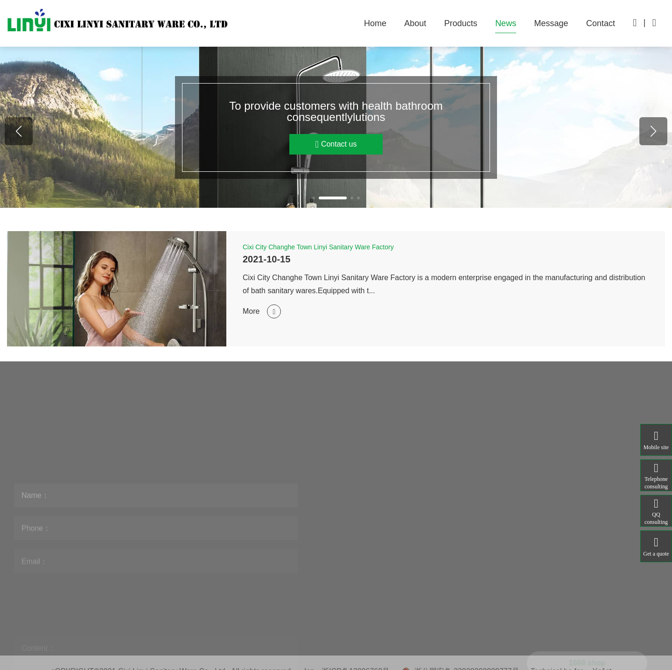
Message (551, 23)
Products (460, 23)
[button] (313, 198)
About (415, 23)
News (505, 23)
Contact (600, 23)
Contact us (336, 144)
